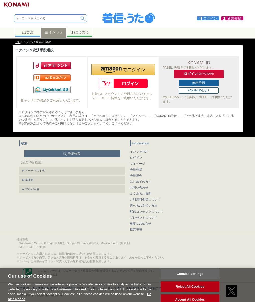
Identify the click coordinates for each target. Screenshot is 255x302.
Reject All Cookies (190, 289)
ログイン (136, 157)
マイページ (137, 163)
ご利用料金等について (145, 199)
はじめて (79, 32)
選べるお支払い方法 (144, 205)
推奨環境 (136, 229)
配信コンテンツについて (147, 211)
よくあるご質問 (140, 193)
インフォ (53, 32)
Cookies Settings (190, 276)
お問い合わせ (139, 187)
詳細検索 (74, 153)
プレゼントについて (144, 217)
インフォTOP (139, 151)
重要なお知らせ (140, 223)
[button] (123, 69)
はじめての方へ (140, 181)
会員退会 (136, 175)
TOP (17, 42)
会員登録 (136, 169)
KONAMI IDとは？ (199, 90)
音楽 (28, 32)
